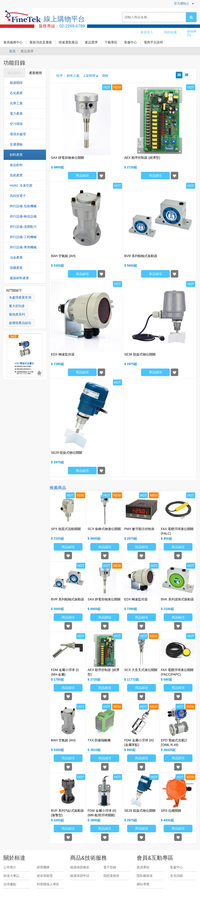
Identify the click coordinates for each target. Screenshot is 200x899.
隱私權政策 (145, 876)
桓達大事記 (11, 876)
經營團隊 (43, 867)
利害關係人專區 (48, 884)
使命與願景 (45, 876)
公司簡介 (9, 867)
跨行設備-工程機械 (23, 237)
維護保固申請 (79, 876)
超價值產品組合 (20, 323)
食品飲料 (16, 165)
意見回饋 (176, 876)
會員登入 (146, 32)
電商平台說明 (153, 42)
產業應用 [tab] (35, 73)
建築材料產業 (19, 278)
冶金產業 (16, 257)
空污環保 (16, 124)
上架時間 (89, 75)
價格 (105, 75)
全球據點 (9, 884)
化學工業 (16, 103)
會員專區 (143, 867)
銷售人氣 (73, 75)
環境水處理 (18, 134)
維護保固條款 (79, 867)
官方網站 (180, 3)
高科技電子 (18, 196)
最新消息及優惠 (40, 42)
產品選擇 (91, 42)
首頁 (12, 51)
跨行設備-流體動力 (23, 226)
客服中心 (130, 42)
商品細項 (82, 175)
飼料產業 (16, 154)
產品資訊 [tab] (14, 73)
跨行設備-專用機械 (23, 247)
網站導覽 (143, 884)
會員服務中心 (13, 42)
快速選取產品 (68, 42)
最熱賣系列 (17, 314)
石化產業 (16, 93)
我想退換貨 (111, 876)
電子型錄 (109, 867)
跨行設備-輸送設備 (23, 216)
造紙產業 (16, 175)
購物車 (192, 33)
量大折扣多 (17, 306)
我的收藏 (170, 32)
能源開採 (16, 83)
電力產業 (16, 113)
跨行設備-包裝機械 (23, 206)
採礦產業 (16, 268)
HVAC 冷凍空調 (21, 185)
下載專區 (110, 42)
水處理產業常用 (20, 297)
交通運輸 (16, 144)
